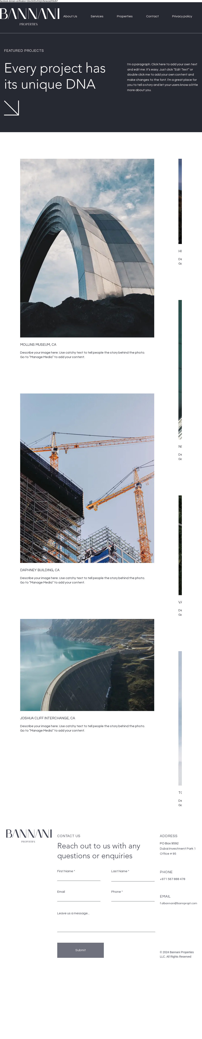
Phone (116, 891)
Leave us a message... (73, 913)
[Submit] (80, 950)
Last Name (119, 871)
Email (61, 891)
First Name (65, 871)
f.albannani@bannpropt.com (178, 903)
